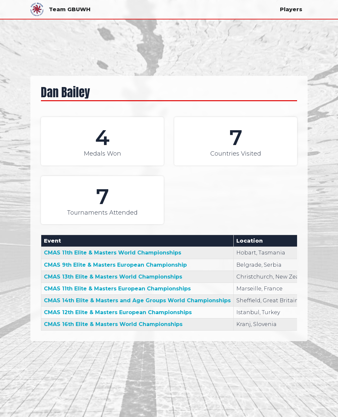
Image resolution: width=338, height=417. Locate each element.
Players (291, 9)
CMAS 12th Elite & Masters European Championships (118, 312)
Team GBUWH (60, 9)
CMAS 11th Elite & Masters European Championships (117, 288)
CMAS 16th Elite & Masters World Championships (113, 324)
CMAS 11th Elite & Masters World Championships (112, 253)
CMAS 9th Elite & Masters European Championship (115, 265)
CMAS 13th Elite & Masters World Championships (113, 277)
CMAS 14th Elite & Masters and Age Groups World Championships (137, 300)
